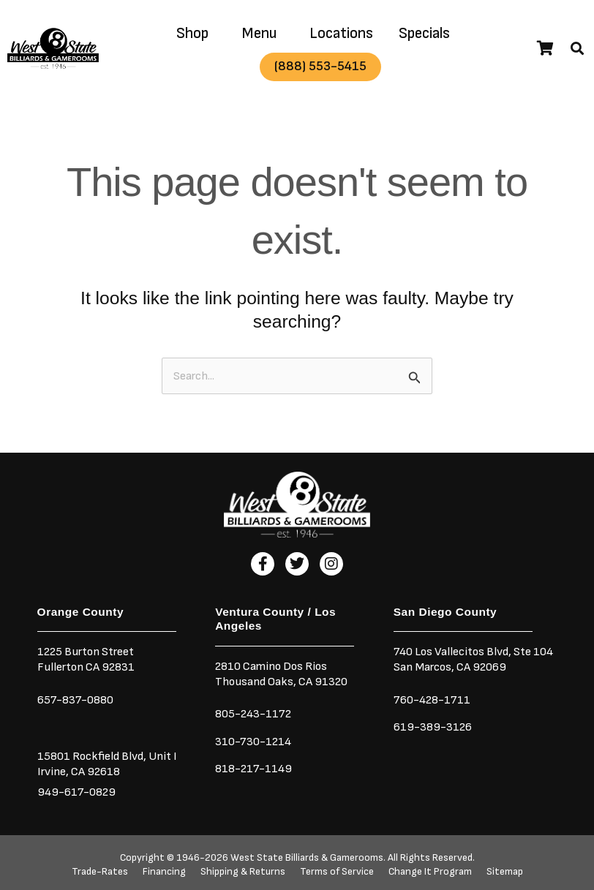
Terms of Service (337, 872)
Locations (341, 33)
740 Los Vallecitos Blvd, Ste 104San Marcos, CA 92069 (473, 659)
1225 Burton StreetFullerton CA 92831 (86, 659)
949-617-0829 (76, 792)
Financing (164, 872)
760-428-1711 (433, 700)
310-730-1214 (253, 741)
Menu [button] (259, 33)
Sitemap (504, 872)
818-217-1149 (253, 768)
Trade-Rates (100, 872)
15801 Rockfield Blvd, (91, 756)
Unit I (161, 756)
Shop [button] (192, 33)
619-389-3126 (433, 727)
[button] (577, 48)
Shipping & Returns (242, 872)
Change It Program (430, 872)
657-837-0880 (75, 700)
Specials (424, 33)
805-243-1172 (253, 713)
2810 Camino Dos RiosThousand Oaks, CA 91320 (281, 674)
